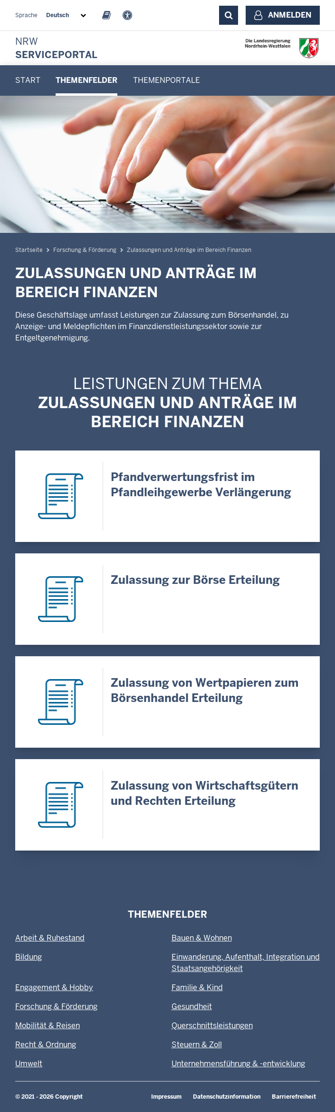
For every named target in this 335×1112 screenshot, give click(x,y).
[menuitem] (27, 80)
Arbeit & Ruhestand (50, 938)
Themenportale (166, 80)
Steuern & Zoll (197, 1045)
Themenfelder (86, 80)
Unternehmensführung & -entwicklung (238, 1064)
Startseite (29, 250)
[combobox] (68, 15)
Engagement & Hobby (54, 987)
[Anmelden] (283, 15)
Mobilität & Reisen (47, 1026)
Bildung (28, 957)
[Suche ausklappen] (228, 15)
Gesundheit (192, 1007)
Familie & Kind (197, 987)
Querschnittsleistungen (212, 1026)
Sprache (26, 15)
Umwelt (28, 1064)
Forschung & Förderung (84, 250)
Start (27, 80)
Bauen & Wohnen (202, 938)
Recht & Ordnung (45, 1045)
